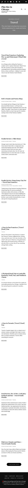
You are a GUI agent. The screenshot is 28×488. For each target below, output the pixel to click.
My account (20, 478)
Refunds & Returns (20, 484)
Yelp (13, 2)
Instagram (7, 2)
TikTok (2, 2)
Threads (19, 2)
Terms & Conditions (11, 484)
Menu (25, 9)
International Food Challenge (10, 185)
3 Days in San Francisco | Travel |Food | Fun (12, 228)
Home (6, 476)
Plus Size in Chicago (6, 8)
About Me (7, 478)
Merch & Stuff (19, 476)
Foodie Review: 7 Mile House (11, 139)
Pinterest (16, 2)
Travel (3, 61)
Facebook (5, 2)
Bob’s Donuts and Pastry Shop (12, 99)
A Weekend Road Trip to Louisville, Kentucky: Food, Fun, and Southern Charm (13, 275)
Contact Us (13, 478)
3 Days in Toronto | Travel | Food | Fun (13, 324)
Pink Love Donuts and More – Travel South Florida (11, 443)
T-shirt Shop (12, 476)
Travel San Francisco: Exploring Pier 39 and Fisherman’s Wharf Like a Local (13, 57)
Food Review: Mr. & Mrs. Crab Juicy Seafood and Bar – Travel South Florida (13, 395)
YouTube (10, 2)
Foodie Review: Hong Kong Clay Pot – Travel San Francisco (13, 181)
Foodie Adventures (6, 101)
